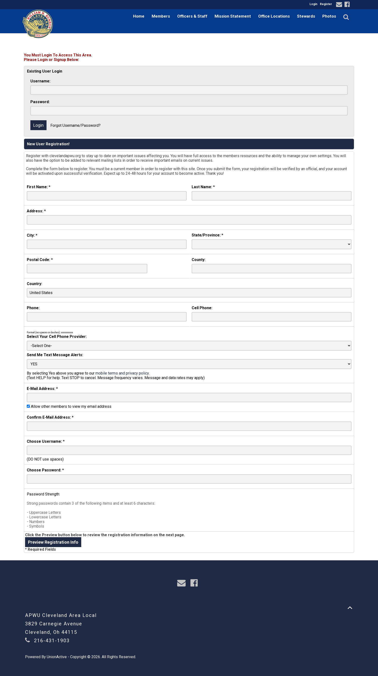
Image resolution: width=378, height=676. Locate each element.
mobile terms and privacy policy (122, 373)
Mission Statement (233, 16)
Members (161, 16)
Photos (329, 16)
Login (313, 4)
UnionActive (57, 657)
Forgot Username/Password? (75, 125)
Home (138, 16)
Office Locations (274, 16)
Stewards (306, 16)
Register (326, 4)
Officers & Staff (192, 16)
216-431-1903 (52, 640)
